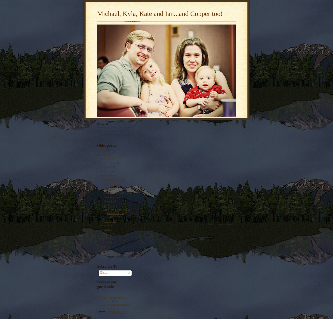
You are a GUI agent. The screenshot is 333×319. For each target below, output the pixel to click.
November (110, 162)
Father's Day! (110, 205)
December (110, 158)
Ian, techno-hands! (113, 196)
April (107, 229)
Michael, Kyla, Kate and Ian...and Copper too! (160, 13)
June (107, 175)
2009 (104, 251)
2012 (104, 150)
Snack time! (110, 201)
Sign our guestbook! (114, 297)
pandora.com (117, 312)
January (108, 242)
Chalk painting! (112, 184)
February (109, 238)
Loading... (102, 290)
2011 (104, 154)
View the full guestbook (114, 305)
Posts (104, 273)
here (99, 134)
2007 (104, 259)
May (107, 225)
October (108, 167)
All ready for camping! (115, 179)
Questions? (109, 188)
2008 (104, 255)
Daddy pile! (110, 221)
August (108, 171)
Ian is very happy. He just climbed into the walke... (117, 213)
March (108, 233)
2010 (104, 246)
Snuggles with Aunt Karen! (118, 192)
